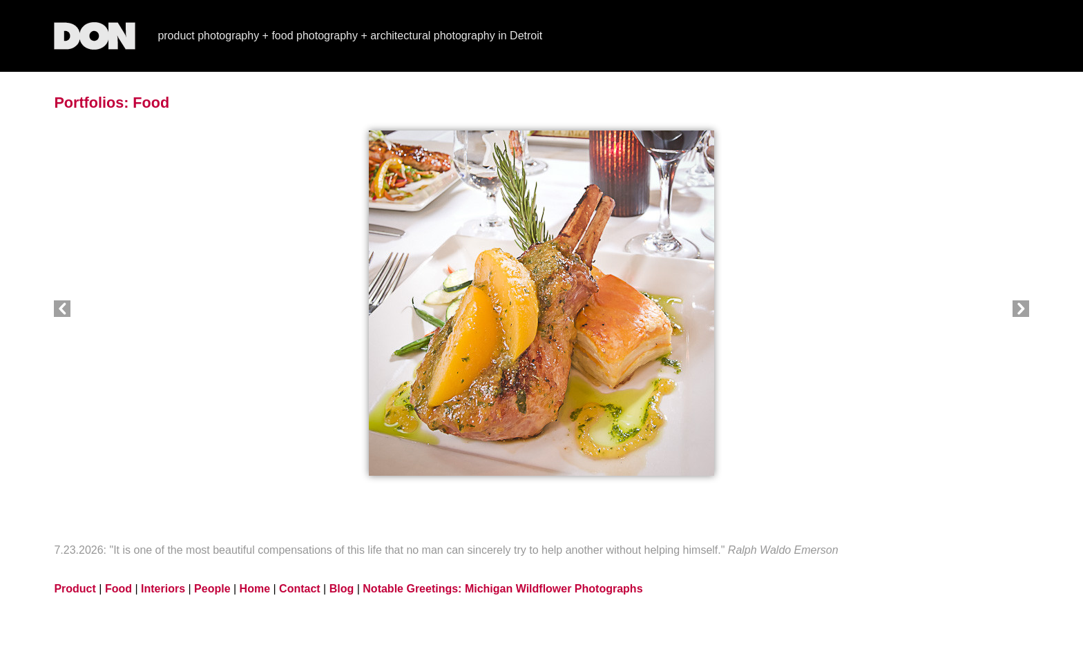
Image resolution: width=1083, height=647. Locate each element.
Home (255, 589)
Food (151, 102)
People (212, 589)
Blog (341, 589)
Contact (299, 589)
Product (74, 589)
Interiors (163, 589)
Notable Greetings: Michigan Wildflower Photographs (502, 589)
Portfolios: (91, 102)
